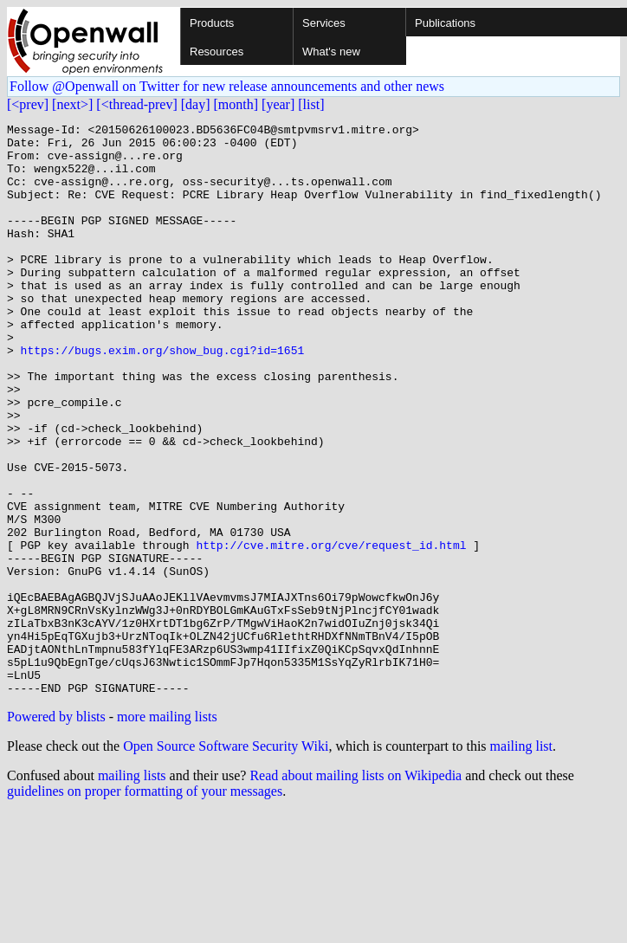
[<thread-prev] (136, 104)
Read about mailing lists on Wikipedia (355, 889)
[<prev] (27, 104)
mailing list (521, 860)
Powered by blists (56, 831)
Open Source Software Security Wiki (225, 860)
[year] (278, 104)
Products (212, 22)
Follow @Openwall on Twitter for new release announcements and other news (227, 86)
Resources (216, 51)
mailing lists (132, 889)
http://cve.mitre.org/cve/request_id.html (331, 630)
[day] (195, 104)
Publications (445, 22)
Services (324, 22)
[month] (236, 104)
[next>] (72, 104)
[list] (311, 104)
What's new (331, 51)
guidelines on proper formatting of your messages (144, 905)
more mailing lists (167, 831)
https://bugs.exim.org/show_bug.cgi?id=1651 (163, 396)
